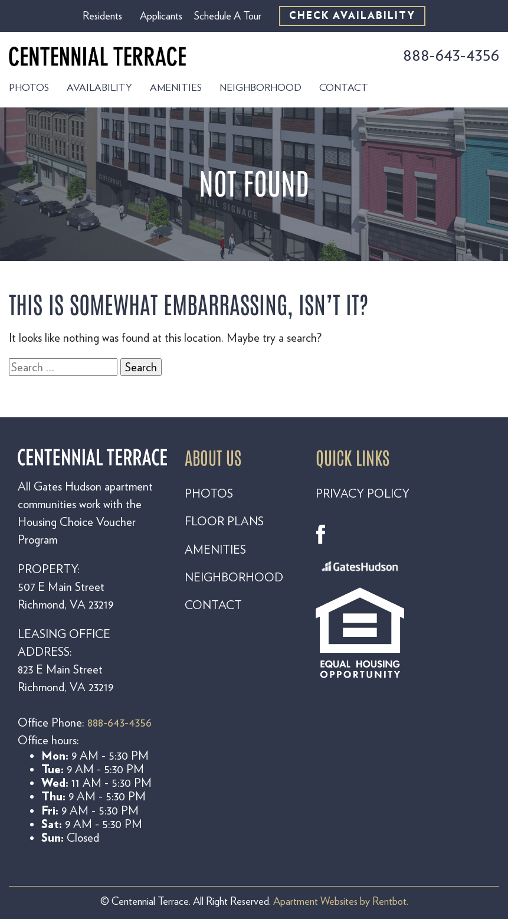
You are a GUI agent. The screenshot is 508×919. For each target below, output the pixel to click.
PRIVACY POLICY (362, 493)
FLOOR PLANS (224, 521)
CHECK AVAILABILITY (352, 16)
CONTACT (213, 605)
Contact (343, 87)
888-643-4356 (451, 55)
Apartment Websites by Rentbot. (340, 901)
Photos (29, 87)
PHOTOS (209, 493)
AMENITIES (215, 549)
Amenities (176, 87)
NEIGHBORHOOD (234, 577)
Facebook (326, 534)
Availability (99, 87)
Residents (102, 16)
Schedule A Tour (227, 16)
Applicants (161, 16)
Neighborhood (260, 87)
